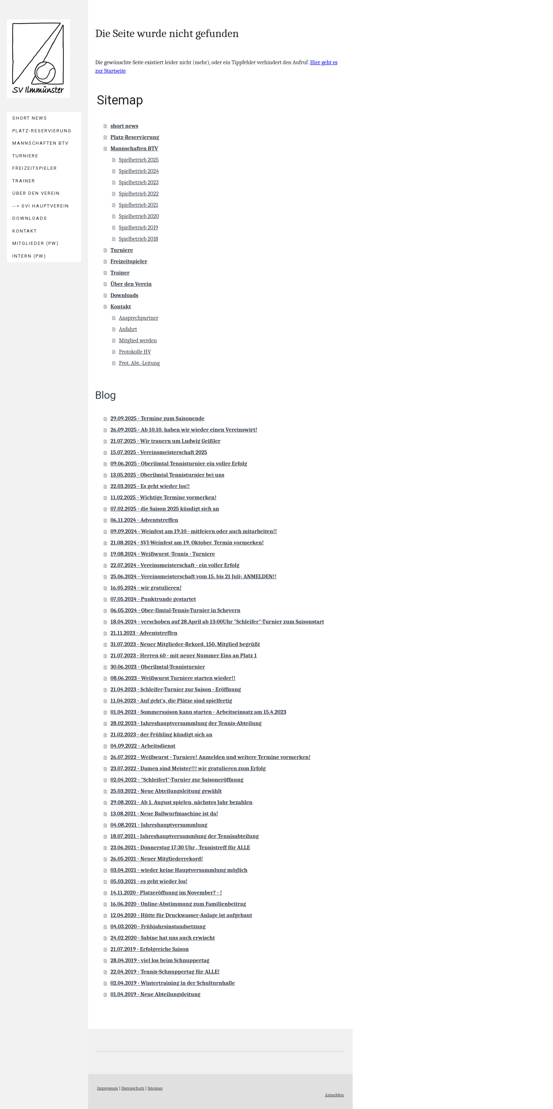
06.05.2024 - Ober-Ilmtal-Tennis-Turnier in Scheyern (175, 610)
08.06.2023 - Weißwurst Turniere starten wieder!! (172, 678)
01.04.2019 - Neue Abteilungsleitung (155, 994)
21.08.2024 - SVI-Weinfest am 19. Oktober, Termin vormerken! (187, 543)
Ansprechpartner (138, 318)
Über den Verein (36, 193)
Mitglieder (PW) (35, 243)
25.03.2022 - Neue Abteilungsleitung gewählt (166, 791)
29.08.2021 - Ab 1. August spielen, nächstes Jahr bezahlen (181, 802)
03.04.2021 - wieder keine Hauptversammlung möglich (178, 870)
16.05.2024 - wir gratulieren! (145, 588)
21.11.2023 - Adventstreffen (143, 633)
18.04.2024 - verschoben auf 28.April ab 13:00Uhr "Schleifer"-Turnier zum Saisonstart (217, 622)
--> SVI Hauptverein (40, 206)
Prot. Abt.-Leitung (139, 363)
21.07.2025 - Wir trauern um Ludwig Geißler (165, 441)
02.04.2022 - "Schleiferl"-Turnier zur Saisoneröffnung (176, 780)
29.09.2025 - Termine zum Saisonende (157, 418)
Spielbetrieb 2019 (138, 227)
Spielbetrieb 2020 (139, 216)
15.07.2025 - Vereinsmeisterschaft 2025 (158, 452)
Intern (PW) (29, 256)
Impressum (107, 1088)
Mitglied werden (138, 340)
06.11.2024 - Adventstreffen (144, 520)
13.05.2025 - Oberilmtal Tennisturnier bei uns (167, 475)
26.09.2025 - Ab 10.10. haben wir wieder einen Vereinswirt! (183, 430)
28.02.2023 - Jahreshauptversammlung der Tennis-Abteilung (186, 723)
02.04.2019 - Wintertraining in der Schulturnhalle (172, 983)
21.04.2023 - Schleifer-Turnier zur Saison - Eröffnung (175, 689)
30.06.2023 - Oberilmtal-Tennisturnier (157, 667)
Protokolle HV (135, 352)
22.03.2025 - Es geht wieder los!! (150, 486)
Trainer (23, 180)
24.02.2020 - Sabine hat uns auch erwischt (162, 938)
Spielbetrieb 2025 (139, 160)
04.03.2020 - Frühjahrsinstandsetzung (157, 926)
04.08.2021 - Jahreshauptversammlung (158, 825)
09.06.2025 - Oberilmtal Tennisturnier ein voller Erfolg (178, 463)
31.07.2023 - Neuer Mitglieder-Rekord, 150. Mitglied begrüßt (185, 644)
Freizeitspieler (34, 168)
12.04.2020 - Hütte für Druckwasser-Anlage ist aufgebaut (181, 915)
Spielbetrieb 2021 (138, 205)
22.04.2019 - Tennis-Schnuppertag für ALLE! (165, 972)
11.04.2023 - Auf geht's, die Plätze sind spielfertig (171, 701)
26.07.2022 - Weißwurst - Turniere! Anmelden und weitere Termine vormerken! (210, 757)
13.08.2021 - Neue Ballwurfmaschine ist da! (164, 813)
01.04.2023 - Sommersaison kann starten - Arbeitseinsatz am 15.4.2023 (198, 712)
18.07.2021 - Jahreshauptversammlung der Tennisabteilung (184, 836)
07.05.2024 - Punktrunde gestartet (153, 599)
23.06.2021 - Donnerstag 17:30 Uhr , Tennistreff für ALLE (180, 847)
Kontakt (24, 231)
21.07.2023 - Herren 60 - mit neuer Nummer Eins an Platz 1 (183, 655)
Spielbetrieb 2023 (138, 182)
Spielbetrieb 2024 (139, 171)
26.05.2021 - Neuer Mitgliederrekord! (156, 859)
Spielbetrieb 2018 (138, 239)
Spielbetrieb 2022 (139, 194)
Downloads (29, 218)
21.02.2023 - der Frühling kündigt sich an (161, 734)
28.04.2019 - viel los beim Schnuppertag (159, 960)
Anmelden (334, 1094)
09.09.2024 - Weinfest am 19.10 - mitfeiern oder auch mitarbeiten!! (193, 531)
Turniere (25, 155)
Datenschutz (132, 1088)
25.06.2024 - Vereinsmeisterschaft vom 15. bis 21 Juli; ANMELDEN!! (193, 576)
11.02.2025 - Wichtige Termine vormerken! (163, 497)
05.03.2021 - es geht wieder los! (149, 881)
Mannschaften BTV (40, 143)
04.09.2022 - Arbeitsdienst (142, 746)
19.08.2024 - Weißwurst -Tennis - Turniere (162, 554)
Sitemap (155, 1088)
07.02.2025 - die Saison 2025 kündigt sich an (164, 509)
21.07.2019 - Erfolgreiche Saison (149, 949)
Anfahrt (128, 329)
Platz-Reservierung (42, 130)
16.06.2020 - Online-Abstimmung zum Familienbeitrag (178, 904)
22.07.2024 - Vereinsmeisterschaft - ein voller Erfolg (174, 565)
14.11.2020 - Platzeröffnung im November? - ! (166, 893)
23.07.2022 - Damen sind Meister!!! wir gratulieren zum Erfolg (188, 768)
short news (29, 118)
